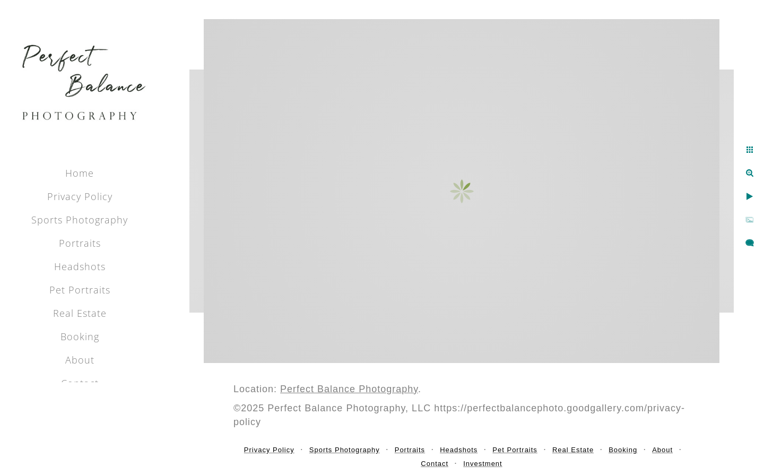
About (79, 359)
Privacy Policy (79, 196)
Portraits (80, 243)
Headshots (80, 266)
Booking (79, 336)
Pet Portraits (79, 289)
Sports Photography (79, 219)
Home (79, 173)
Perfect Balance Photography (349, 389)
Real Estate (80, 313)
